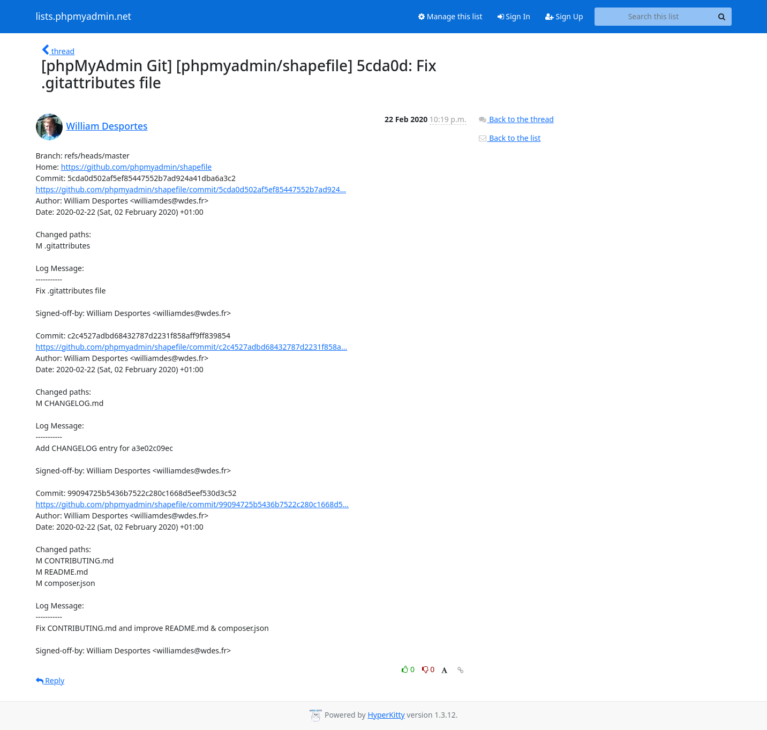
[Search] (722, 16)
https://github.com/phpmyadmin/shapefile (136, 167)
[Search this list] (654, 16)
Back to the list (509, 138)
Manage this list (450, 16)
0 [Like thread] (409, 669)
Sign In (514, 16)
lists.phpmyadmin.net (83, 16)
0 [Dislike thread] (428, 669)
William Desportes (107, 125)
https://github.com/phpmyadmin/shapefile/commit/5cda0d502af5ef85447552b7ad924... (191, 189)
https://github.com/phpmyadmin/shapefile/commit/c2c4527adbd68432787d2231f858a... (192, 347)
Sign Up (564, 16)
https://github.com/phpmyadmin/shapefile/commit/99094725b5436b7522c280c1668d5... (192, 504)
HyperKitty (385, 715)
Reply (50, 680)
